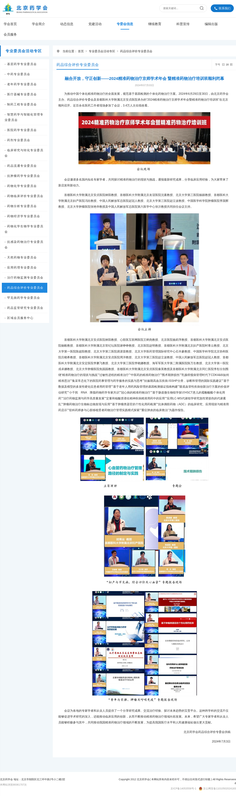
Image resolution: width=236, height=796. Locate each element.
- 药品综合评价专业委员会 (25, 288)
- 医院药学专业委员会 (21, 130)
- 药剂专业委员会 (17, 140)
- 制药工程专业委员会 (21, 104)
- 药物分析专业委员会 (21, 206)
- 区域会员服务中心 (19, 317)
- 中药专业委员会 (17, 74)
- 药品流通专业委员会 (21, 165)
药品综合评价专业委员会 (136, 51)
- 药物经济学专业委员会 (22, 216)
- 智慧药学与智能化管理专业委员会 (24, 117)
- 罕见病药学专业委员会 (22, 297)
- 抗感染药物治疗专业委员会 (24, 244)
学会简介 (38, 24)
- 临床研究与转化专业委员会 (24, 153)
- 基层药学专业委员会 (21, 64)
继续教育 (154, 24)
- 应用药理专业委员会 (21, 267)
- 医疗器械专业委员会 (21, 94)
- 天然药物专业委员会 (21, 257)
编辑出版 (211, 24)
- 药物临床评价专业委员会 (24, 196)
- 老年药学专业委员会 (21, 84)
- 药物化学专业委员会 (21, 185)
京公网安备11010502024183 (219, 788)
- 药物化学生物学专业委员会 (24, 229)
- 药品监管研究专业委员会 (24, 307)
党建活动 (95, 24)
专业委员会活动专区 (102, 51)
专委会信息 (125, 24)
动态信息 (66, 24)
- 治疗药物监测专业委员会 (24, 277)
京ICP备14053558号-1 (183, 788)
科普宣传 (183, 24)
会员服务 (10, 34)
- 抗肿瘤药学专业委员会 (22, 175)
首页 (81, 51)
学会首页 (10, 24)
